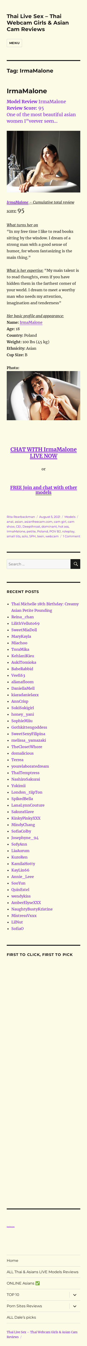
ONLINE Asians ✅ (23, 1283)
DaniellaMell (23, 688)
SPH (32, 536)
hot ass (63, 526)
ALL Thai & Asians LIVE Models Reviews (42, 1272)
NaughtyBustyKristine (32, 909)
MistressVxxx (24, 915)
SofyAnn (19, 844)
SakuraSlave (22, 811)
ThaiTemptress (25, 772)
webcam (52, 536)
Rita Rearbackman (21, 517)
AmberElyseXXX (26, 902)
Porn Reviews (11, 1226)
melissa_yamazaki (28, 740)
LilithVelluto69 (25, 623)
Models (69, 517)
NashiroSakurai (25, 779)
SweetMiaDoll (24, 630)
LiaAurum (20, 850)
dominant (49, 526)
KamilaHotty (23, 863)
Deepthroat (31, 526)
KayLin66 (20, 870)
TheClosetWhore (26, 746)
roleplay (68, 531)
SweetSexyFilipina (28, 733)
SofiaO (17, 928)
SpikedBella (22, 798)
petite (31, 531)
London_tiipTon (26, 792)
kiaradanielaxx (25, 694)
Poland (42, 531)
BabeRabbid (22, 669)
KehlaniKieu (22, 656)
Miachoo (19, 643)
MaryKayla (21, 636)
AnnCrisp (19, 701)
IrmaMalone (27, 91)
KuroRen (19, 857)
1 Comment (71, 536)
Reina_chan (22, 617)
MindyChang (23, 824)
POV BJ (55, 531)
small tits (13, 536)
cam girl (60, 521)
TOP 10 (13, 1294)
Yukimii (18, 785)
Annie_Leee (22, 876)
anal (10, 521)
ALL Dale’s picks (21, 1317)
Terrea (17, 759)
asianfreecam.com (38, 521)
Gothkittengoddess (29, 727)
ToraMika (20, 649)
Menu (14, 43)
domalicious (22, 753)
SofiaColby (21, 831)
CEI (18, 526)
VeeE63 (18, 675)
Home (12, 1260)
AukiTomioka (23, 662)
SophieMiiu (21, 720)
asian (19, 521)
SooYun (18, 883)
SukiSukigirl (22, 707)
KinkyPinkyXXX (25, 818)
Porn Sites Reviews (24, 1306)
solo (25, 536)
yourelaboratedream (30, 766)
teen (40, 536)
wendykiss (21, 896)
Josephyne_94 (25, 837)
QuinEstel (20, 889)
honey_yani (22, 714)
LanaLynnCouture (28, 805)
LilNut (17, 922)
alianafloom (22, 681)
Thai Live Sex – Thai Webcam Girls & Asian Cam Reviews (38, 22)
